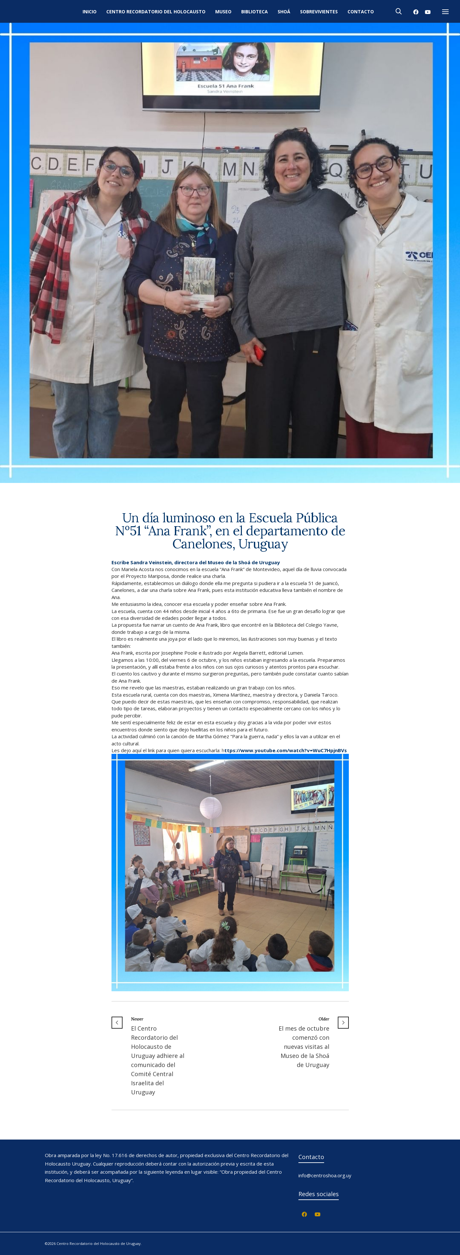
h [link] (284, 750)
